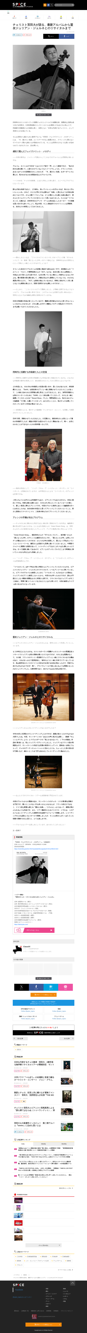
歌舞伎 (68, 1261)
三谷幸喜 (18, 1256)
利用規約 (56, 1311)
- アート (47, 1301)
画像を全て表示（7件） (43, 114)
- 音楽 (46, 1288)
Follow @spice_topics (28, 1011)
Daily (22, 1144)
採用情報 (48, 1311)
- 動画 (64, 1288)
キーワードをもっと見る (65, 1270)
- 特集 (64, 1301)
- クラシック (48, 1296)
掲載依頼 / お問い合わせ (37, 1311)
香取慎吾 (43, 1256)
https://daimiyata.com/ (21, 924)
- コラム (65, 1298)
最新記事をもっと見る (66, 1188)
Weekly (43, 1144)
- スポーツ (48, 1303)
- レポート (65, 1296)
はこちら (39, 930)
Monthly (64, 1144)
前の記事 (18, 1038)
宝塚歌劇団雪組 (31, 1256)
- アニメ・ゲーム (49, 1298)
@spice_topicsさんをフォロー (22, 1297)
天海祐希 (54, 1256)
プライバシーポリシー (67, 1311)
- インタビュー (67, 1293)
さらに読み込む (49, 1245)
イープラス (17, 1275)
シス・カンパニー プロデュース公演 (36, 1261)
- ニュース (65, 1291)
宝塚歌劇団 (65, 1256)
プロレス (18, 1265)
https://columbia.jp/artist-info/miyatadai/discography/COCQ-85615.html (36, 849)
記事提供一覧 (25, 1311)
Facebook (19, 1290)
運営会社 (16, 1311)
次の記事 (68, 1038)
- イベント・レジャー (51, 1293)
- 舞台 (46, 1291)
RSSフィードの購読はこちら (45, 994)
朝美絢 (18, 1261)
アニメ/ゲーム (57, 1261)
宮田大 (18, 1049)
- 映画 (46, 1306)
